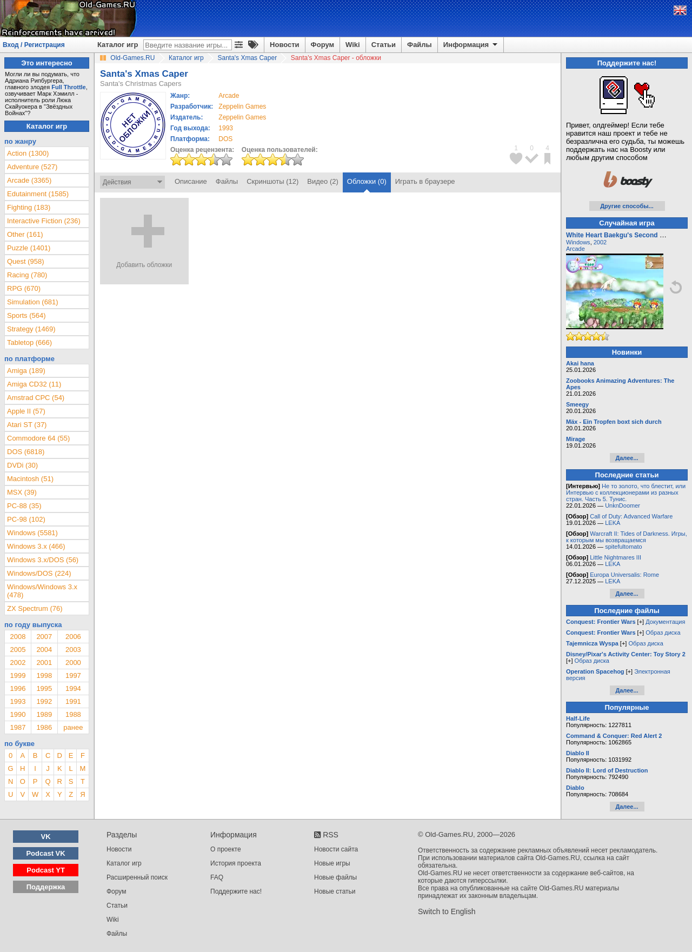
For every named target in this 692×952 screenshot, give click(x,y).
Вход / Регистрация (34, 45)
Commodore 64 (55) (38, 438)
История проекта (235, 863)
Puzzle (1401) (28, 248)
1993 (225, 128)
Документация (665, 621)
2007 (44, 637)
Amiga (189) (26, 371)
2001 (44, 662)
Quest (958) (25, 261)
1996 (17, 688)
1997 (73, 675)
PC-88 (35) (24, 506)
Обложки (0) (367, 181)
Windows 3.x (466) (36, 546)
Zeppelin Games (242, 106)
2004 (44, 649)
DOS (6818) (25, 452)
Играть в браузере (425, 181)
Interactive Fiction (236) (44, 221)
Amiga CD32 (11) (34, 384)
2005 (17, 649)
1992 (44, 701)
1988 (73, 714)
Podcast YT (45, 870)
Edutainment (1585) (38, 194)
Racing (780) (27, 275)
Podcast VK (45, 853)
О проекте (225, 849)
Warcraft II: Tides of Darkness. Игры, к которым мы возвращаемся (626, 536)
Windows (578, 242)
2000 (73, 662)
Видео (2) (322, 181)
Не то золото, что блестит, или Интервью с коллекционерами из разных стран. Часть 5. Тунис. (626, 492)
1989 (44, 714)
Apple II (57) (26, 411)
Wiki (352, 45)
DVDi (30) (22, 465)
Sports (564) (26, 315)
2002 (17, 662)
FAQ (216, 877)
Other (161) (25, 234)
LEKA (612, 523)
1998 (44, 675)
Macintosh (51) (30, 479)
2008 (17, 637)
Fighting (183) (28, 207)
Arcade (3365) (29, 180)
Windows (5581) (32, 533)
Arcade (575, 248)
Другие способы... (627, 206)
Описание (191, 181)
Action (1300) (28, 153)
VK (46, 837)
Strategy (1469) (31, 329)
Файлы (419, 45)
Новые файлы (335, 877)
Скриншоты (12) (272, 181)
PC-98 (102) (26, 519)
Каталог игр (117, 45)
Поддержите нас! (236, 891)
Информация (471, 45)
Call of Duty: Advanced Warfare (631, 516)
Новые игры (332, 863)
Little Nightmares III (615, 557)
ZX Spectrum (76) (35, 608)
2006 (73, 637)
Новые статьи (335, 891)
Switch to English (447, 911)
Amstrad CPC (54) (35, 398)
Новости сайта (336, 849)
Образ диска (663, 632)
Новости (285, 45)
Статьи (383, 45)
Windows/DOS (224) (39, 573)
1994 (73, 688)
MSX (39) (22, 492)
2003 (73, 649)
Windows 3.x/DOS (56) (42, 560)
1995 (44, 688)
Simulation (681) (32, 302)
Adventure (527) (32, 167)
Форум (322, 45)
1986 (44, 727)
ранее (73, 727)
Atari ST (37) (26, 425)
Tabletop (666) (29, 342)
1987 (17, 727)
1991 (73, 701)
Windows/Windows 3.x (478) (42, 591)
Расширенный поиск (137, 877)
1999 (17, 675)
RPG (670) (24, 288)
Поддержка (45, 887)
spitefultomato (623, 546)
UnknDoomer (622, 505)
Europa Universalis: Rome (624, 574)
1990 (17, 714)
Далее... (626, 458)
